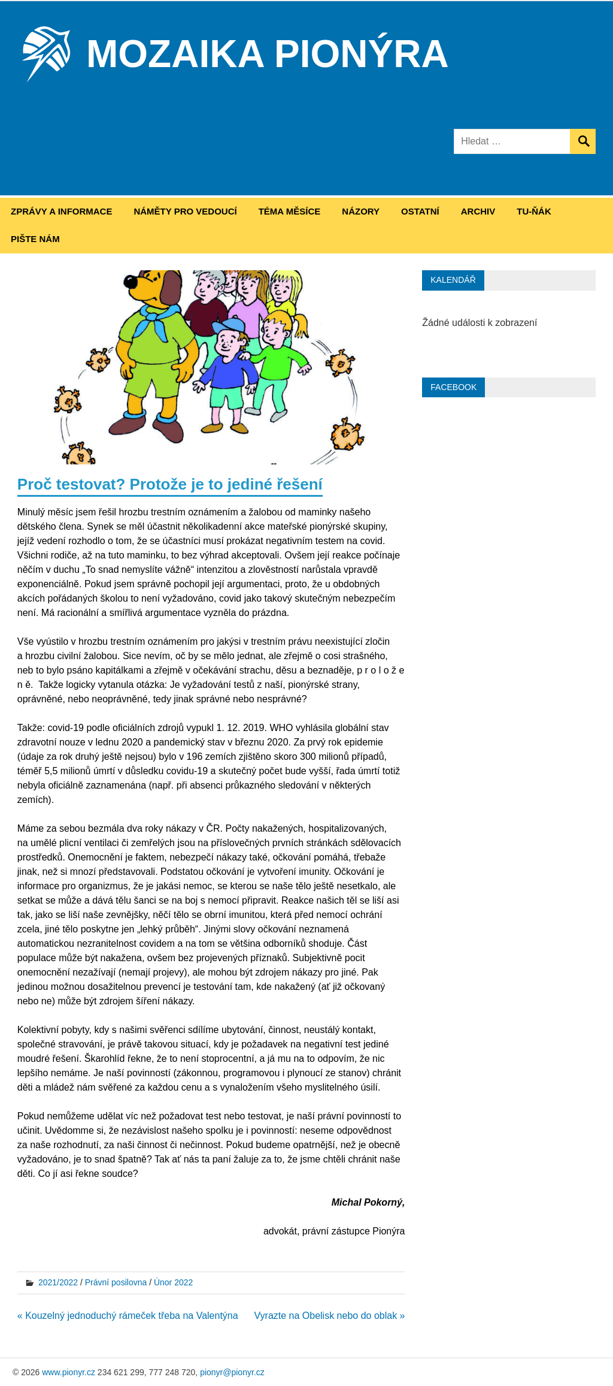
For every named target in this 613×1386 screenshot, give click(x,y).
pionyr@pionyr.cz (232, 1372)
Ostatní (420, 211)
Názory (361, 211)
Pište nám (35, 239)
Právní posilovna (116, 1282)
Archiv (478, 211)
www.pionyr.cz (68, 1372)
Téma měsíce (290, 211)
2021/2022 (58, 1282)
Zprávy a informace (61, 211)
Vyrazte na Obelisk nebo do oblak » (329, 1315)
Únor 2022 (173, 1282)
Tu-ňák (534, 211)
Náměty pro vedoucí (184, 211)
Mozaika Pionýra (267, 54)
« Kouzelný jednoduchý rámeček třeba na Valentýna (127, 1315)
